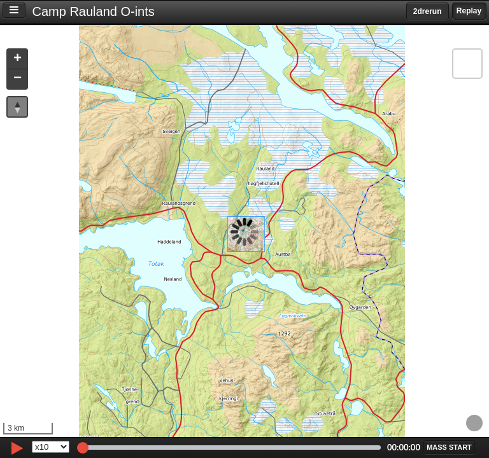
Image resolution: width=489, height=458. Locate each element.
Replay (469, 10)
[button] (17, 59)
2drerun (427, 11)
